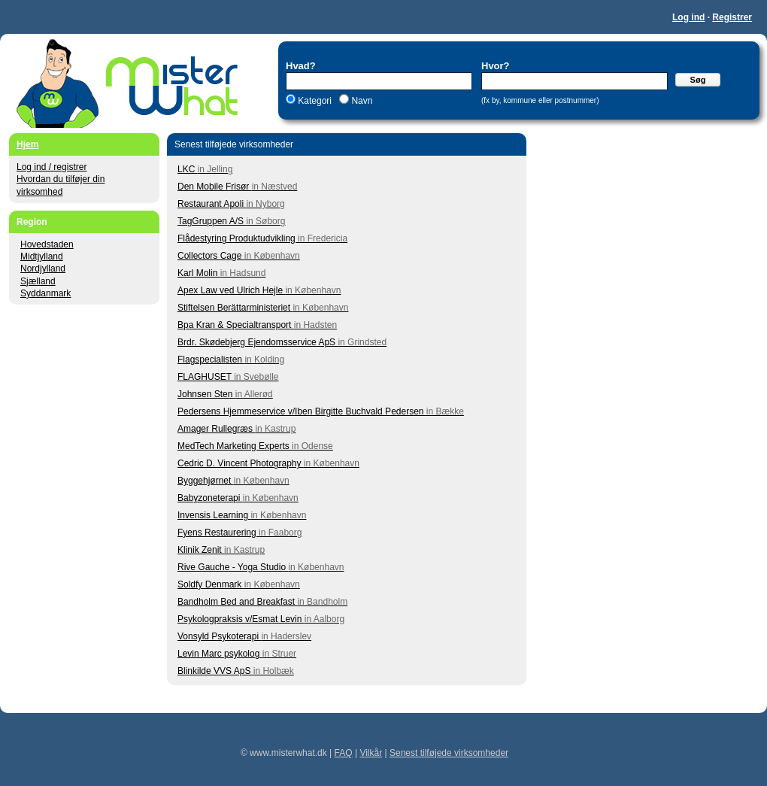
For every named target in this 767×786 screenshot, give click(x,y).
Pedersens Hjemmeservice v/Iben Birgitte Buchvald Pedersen (320, 411)
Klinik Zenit (221, 550)
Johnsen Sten (225, 394)
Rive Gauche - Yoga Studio (260, 567)
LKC (204, 169)
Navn (360, 101)
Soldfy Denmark (238, 584)
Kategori (315, 101)
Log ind (688, 17)
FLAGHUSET (228, 377)
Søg (698, 79)
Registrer (732, 17)
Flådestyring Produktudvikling (262, 238)
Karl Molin (221, 273)
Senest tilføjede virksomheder (449, 753)
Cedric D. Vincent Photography (268, 463)
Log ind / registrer (51, 167)
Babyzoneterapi (238, 498)
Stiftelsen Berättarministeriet (262, 307)
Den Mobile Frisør (237, 186)
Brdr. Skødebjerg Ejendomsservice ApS (282, 342)
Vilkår (370, 753)
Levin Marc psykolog (236, 653)
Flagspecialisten (230, 359)
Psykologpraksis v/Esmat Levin (260, 619)
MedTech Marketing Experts (255, 446)
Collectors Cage (238, 255)
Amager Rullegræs (236, 428)
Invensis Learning (241, 515)
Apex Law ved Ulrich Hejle (259, 290)
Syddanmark (45, 293)
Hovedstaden (47, 244)
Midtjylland (41, 256)
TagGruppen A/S (231, 221)
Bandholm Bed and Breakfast (262, 601)
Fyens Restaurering (239, 532)
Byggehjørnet (233, 480)
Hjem (27, 144)
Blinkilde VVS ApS (235, 671)
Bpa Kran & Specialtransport (257, 325)
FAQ (344, 753)
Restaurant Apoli (231, 204)
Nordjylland (42, 268)
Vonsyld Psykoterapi (244, 636)
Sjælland (38, 281)
